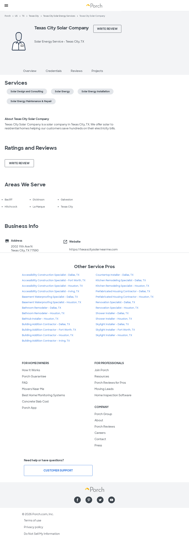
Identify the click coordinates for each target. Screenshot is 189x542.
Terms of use (32, 520)
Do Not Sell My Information (42, 534)
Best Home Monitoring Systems (43, 395)
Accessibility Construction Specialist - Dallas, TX (50, 274)
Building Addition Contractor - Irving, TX (46, 340)
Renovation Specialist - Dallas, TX (115, 302)
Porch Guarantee (34, 376)
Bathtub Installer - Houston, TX (40, 318)
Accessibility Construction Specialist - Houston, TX (52, 285)
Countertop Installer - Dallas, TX (115, 274)
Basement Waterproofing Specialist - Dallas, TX (50, 296)
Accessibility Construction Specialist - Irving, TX (50, 291)
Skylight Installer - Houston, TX (114, 335)
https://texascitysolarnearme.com (93, 249)
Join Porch (101, 370)
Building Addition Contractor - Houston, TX (47, 335)
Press (98, 445)
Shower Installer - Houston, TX (114, 318)
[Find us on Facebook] (77, 500)
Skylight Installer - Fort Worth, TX (115, 329)
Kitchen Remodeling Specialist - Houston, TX (122, 285)
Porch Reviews (104, 426)
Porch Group (103, 414)
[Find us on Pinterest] (88, 500)
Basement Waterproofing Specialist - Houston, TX (51, 302)
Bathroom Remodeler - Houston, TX (43, 313)
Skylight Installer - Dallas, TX (112, 324)
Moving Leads (104, 389)
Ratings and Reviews (31, 148)
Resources (101, 376)
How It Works (31, 370)
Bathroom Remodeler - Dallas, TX (41, 307)
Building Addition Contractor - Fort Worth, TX (49, 329)
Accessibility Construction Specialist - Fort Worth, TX (53, 280)
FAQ (24, 382)
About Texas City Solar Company (27, 119)
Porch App (29, 408)
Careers (99, 433)
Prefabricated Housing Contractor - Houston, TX (125, 296)
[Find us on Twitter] (100, 500)
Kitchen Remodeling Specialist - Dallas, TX (121, 280)
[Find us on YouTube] (111, 500)
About (98, 420)
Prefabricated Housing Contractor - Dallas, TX (123, 291)
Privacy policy (33, 527)
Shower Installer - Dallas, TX (112, 313)
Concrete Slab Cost (35, 401)
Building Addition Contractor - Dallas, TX (46, 324)
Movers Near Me (33, 389)
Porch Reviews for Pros (110, 382)
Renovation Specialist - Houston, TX (117, 307)
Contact (100, 439)
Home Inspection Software (112, 395)
